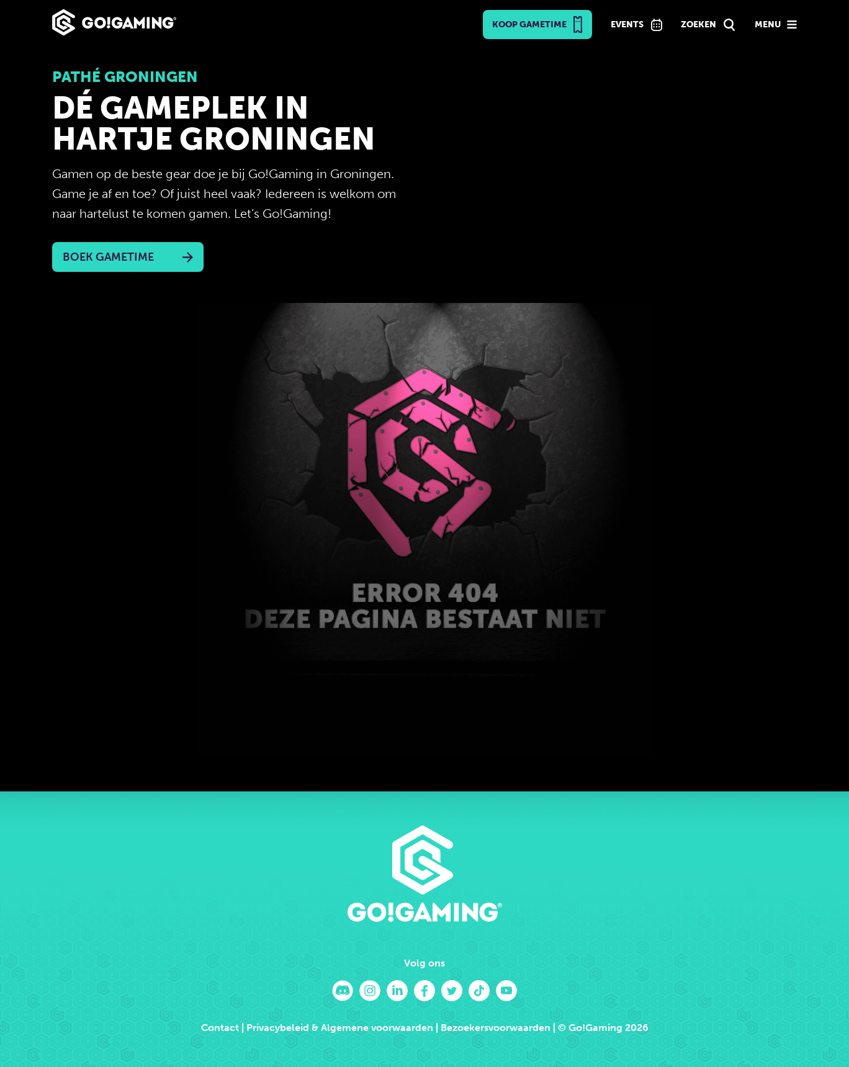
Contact (220, 1027)
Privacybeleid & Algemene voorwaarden (339, 1027)
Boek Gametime (108, 257)
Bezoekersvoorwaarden (495, 1027)
